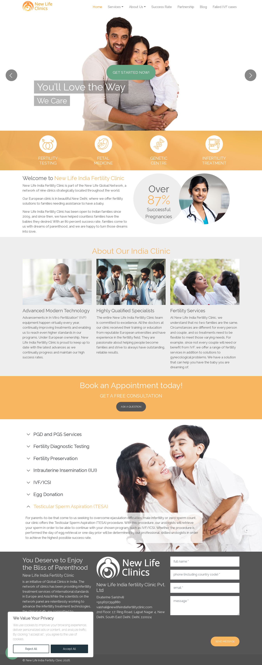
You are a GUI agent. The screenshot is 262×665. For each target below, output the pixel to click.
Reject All (31, 648)
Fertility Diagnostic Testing (61, 446)
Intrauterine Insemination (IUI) (65, 470)
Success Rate (161, 7)
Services (114, 7)
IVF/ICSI (42, 482)
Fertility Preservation (55, 458)
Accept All (69, 648)
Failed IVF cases (225, 7)
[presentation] (199, 626)
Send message (225, 641)
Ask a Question (131, 406)
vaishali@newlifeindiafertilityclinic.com (124, 607)
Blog (203, 7)
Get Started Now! (131, 72)
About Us (136, 7)
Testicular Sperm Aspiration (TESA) (70, 506)
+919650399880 (108, 602)
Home (97, 7)
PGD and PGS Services (57, 434)
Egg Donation (48, 494)
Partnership (185, 7)
